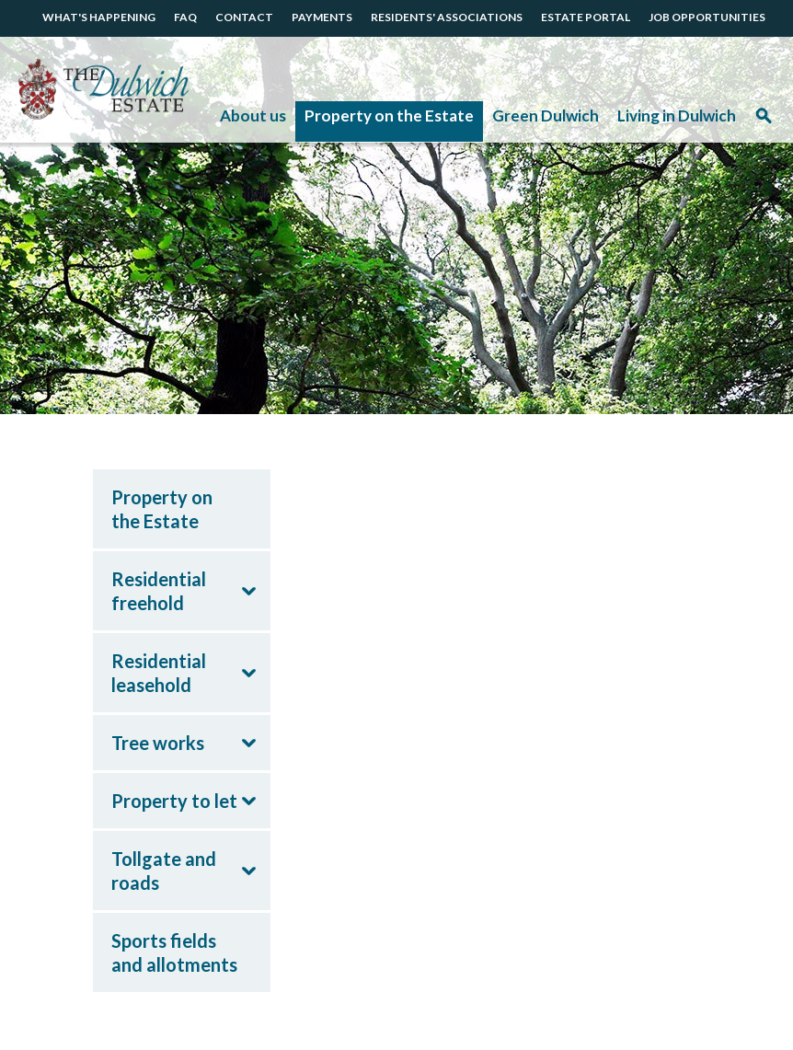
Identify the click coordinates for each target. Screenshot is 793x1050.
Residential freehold (158, 591)
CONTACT (244, 17)
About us (253, 115)
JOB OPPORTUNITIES (707, 17)
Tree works (157, 743)
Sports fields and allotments (174, 952)
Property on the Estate (389, 115)
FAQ (185, 17)
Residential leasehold (158, 673)
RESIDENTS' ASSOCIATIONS (447, 17)
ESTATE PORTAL (585, 17)
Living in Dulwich (676, 115)
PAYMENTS (322, 17)
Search (763, 122)
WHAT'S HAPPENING (98, 17)
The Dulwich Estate (103, 90)
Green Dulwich (545, 115)
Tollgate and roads (163, 871)
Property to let (174, 801)
